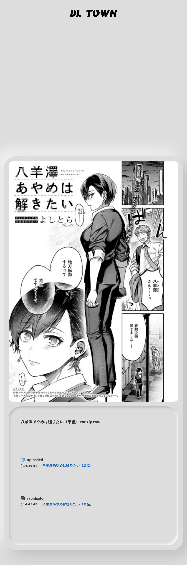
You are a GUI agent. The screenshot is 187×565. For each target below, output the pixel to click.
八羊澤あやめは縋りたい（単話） (68, 465)
